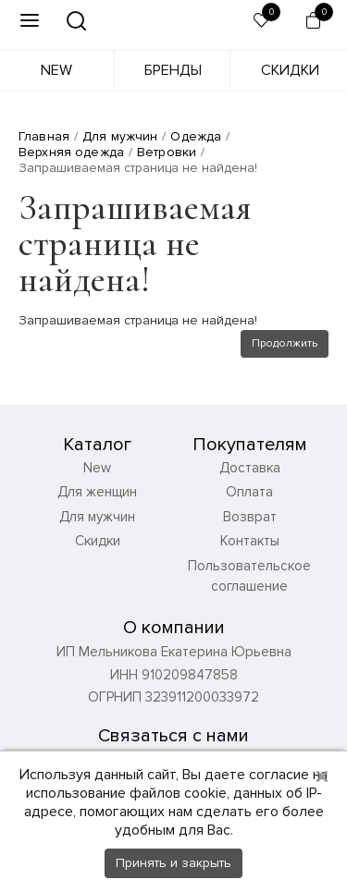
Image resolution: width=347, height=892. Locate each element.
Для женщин (97, 491)
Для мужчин (97, 516)
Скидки (290, 70)
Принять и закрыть (173, 863)
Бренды (173, 70)
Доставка (249, 467)
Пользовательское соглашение (249, 576)
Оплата (249, 491)
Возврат (250, 516)
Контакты (249, 540)
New (56, 70)
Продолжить (284, 343)
